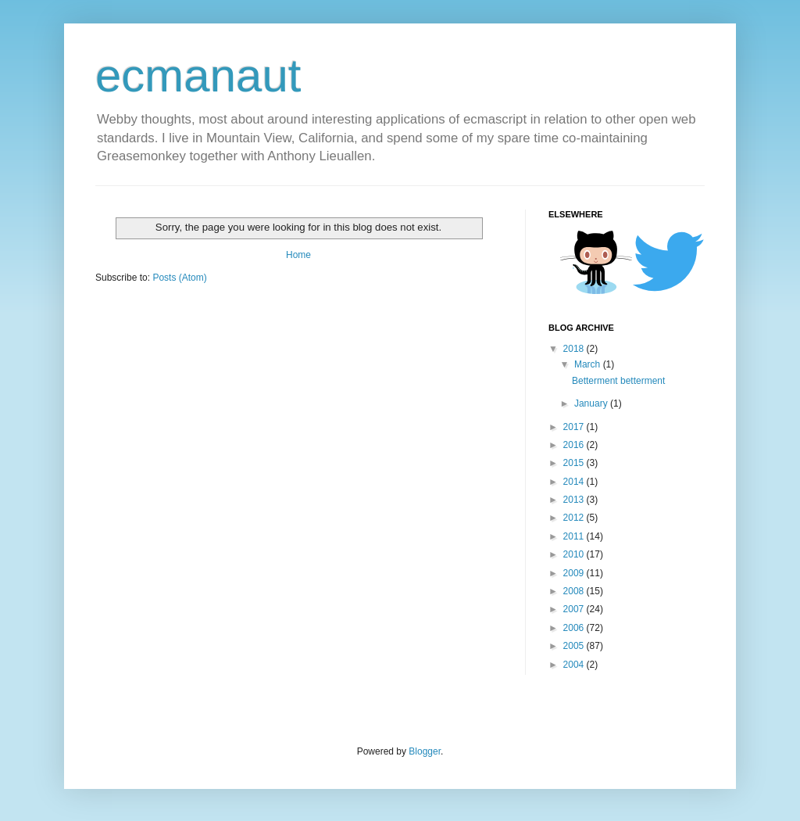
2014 (575, 481)
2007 (575, 609)
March (588, 364)
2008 (575, 591)
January (592, 403)
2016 (575, 444)
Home (298, 254)
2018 (575, 348)
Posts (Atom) (179, 277)
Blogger (425, 751)
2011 (575, 536)
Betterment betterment (618, 380)
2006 (575, 627)
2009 (575, 573)
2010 (575, 554)
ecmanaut (198, 75)
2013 (575, 499)
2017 (575, 426)
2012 (575, 517)
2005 (575, 645)
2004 (575, 664)
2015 (575, 462)
